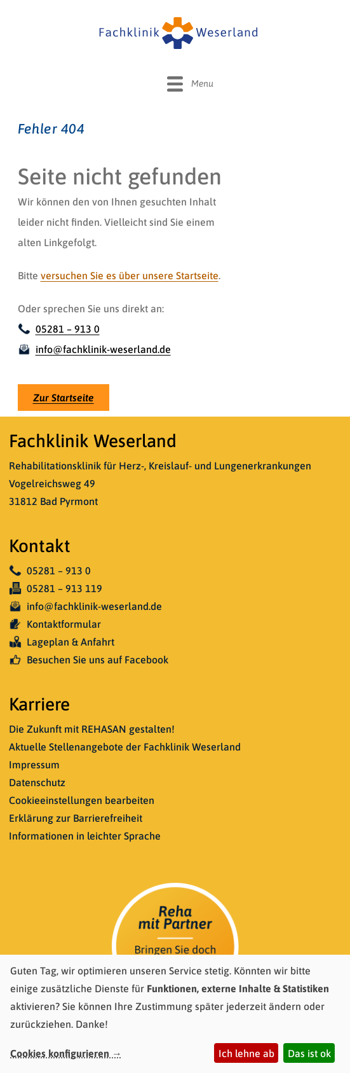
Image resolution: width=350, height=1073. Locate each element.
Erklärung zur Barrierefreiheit (75, 818)
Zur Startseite (63, 397)
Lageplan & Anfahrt (61, 641)
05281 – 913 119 (55, 588)
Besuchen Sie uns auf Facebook (88, 659)
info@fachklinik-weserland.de (94, 349)
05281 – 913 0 (59, 329)
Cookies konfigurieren (59, 1053)
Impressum (34, 764)
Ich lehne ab (246, 1053)
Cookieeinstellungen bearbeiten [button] (81, 800)
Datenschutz (37, 782)
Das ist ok (309, 1053)
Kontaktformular (55, 624)
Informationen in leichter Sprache (85, 835)
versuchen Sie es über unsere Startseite (130, 275)
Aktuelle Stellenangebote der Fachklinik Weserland (125, 746)
